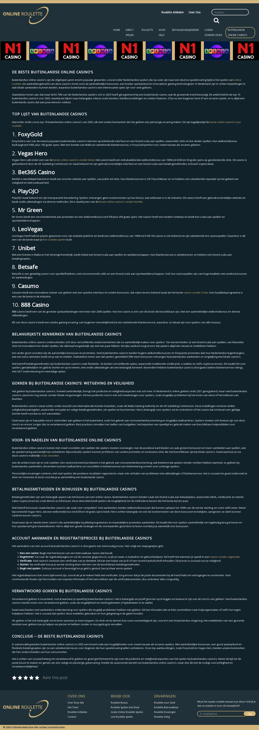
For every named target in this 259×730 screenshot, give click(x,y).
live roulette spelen (54, 239)
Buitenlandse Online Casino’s (237, 32)
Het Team (73, 707)
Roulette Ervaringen (165, 712)
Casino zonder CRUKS (213, 32)
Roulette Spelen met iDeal (125, 707)
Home (116, 30)
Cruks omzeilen (50, 455)
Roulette (147, 30)
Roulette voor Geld (164, 702)
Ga (250, 714)
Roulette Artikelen (172, 12)
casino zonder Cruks (196, 292)
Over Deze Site (76, 702)
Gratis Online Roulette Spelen (127, 712)
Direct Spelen (130, 32)
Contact (72, 716)
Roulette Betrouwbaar (166, 707)
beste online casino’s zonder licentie (121, 201)
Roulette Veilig (162, 716)
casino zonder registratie (225, 557)
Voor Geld (162, 32)
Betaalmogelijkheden (185, 30)
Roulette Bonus (119, 702)
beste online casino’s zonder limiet (74, 160)
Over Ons (195, 12)
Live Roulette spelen (122, 716)
